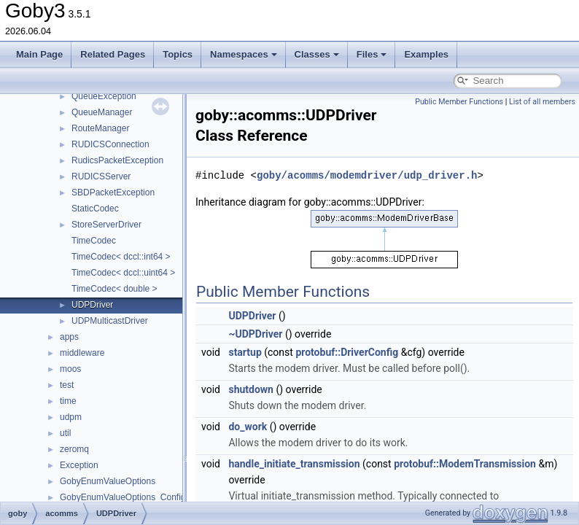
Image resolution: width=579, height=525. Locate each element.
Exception (79, 465)
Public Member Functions (459, 101)
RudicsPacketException (117, 160)
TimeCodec (93, 241)
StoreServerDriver (106, 224)
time (68, 401)
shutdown (250, 389)
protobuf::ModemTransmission (465, 464)
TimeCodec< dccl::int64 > (121, 257)
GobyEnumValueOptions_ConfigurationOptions (151, 497)
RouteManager (100, 128)
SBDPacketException (113, 192)
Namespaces (243, 54)
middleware (82, 353)
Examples (426, 54)
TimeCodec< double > (114, 289)
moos (70, 369)
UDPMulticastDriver (109, 321)
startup (244, 352)
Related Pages (112, 54)
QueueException (103, 96)
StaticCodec (95, 208)
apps (69, 337)
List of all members (542, 101)
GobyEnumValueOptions (107, 481)
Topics (178, 54)
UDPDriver (92, 305)
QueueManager (101, 112)
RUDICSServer (101, 176)
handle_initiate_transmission (294, 464)
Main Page (39, 54)
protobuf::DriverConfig (346, 352)
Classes (317, 54)
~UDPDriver (255, 334)
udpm (71, 417)
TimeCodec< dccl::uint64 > (123, 273)
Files (372, 54)
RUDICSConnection (110, 144)
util (65, 433)
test (67, 385)
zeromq (74, 449)
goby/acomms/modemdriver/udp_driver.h (367, 175)
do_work (247, 426)
